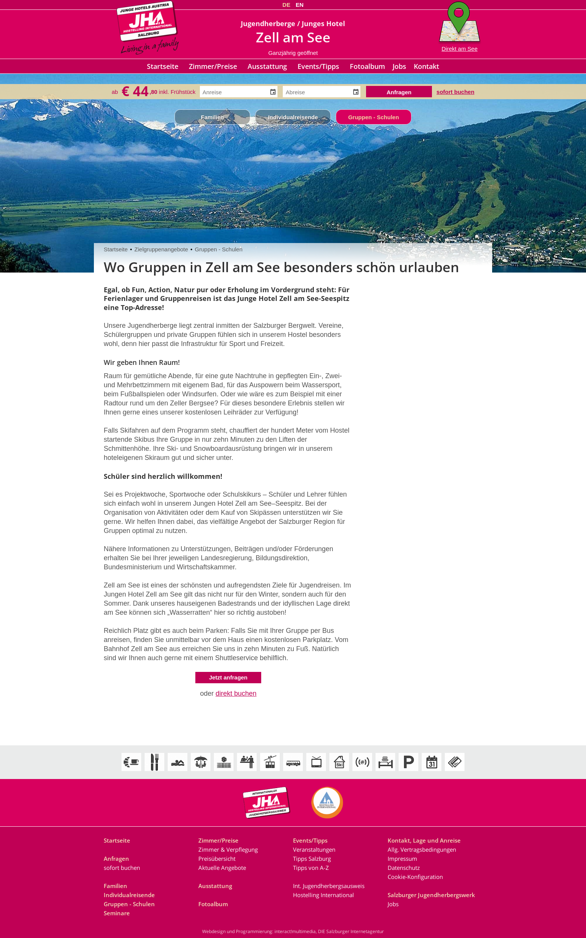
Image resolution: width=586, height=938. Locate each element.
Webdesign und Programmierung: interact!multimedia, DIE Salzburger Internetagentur (293, 931)
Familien (212, 117)
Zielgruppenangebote (161, 249)
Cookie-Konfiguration (415, 876)
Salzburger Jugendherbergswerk (431, 895)
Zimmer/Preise (213, 66)
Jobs (399, 66)
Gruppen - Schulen (373, 117)
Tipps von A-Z (311, 867)
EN (300, 5)
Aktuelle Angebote (222, 867)
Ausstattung (267, 66)
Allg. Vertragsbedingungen (422, 849)
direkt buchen (235, 693)
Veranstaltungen (314, 849)
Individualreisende (293, 117)
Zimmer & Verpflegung (228, 849)
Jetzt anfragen (228, 677)
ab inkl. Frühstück (154, 91)
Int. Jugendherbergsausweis (329, 886)
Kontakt (426, 66)
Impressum (402, 858)
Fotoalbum (367, 66)
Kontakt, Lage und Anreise (424, 840)
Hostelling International (323, 895)
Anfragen (116, 858)
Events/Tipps (318, 66)
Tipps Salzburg (312, 858)
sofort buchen (455, 91)
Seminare (117, 913)
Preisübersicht (216, 858)
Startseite (162, 66)
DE (286, 5)
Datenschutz (404, 867)
